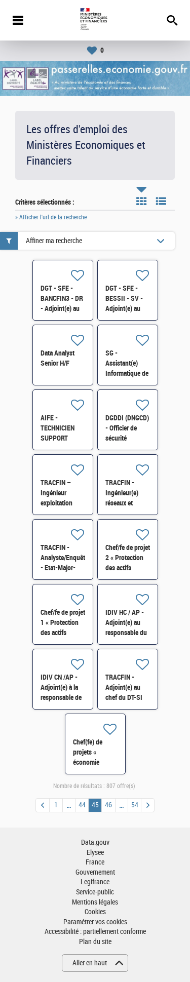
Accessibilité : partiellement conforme (95, 931)
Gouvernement (95, 872)
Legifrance (95, 882)
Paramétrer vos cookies (95, 922)
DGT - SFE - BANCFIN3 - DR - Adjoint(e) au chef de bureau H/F (62, 308)
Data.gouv (95, 842)
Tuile (141, 201)
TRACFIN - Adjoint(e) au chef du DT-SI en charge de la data (125, 697)
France (95, 862)
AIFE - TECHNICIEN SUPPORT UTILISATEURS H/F (62, 438)
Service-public (95, 892)
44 (82, 805)
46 (108, 805)
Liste (161, 201)
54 (134, 805)
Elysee (95, 852)
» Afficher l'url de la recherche (51, 217)
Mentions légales (95, 902)
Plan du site (95, 941)
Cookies (95, 912)
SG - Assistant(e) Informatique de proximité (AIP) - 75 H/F (126, 373)
